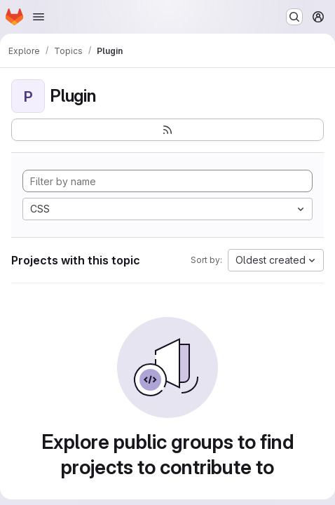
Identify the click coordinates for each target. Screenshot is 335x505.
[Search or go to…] (294, 16)
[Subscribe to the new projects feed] (167, 130)
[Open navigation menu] (38, 17)
